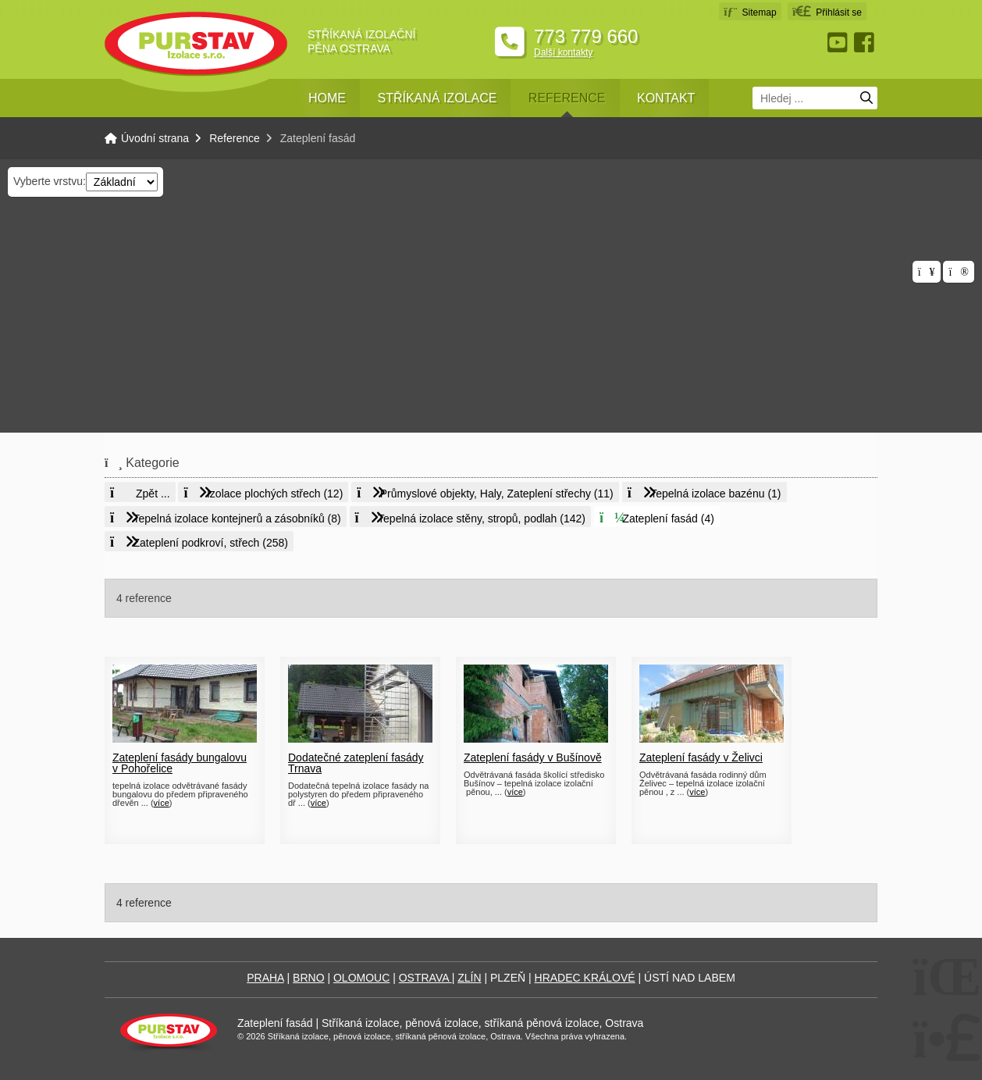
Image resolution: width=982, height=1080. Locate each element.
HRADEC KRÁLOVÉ (585, 977)
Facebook (865, 42)
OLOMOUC (361, 977)
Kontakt (666, 98)
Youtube (839, 42)
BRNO (308, 977)
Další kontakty (563, 52)
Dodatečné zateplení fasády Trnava (356, 763)
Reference (567, 98)
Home (327, 98)
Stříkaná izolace (436, 98)
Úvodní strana (196, 44)
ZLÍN (469, 977)
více (161, 802)
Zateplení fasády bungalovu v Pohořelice (179, 763)
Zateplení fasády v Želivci (701, 757)
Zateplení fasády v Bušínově (533, 757)
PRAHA (265, 977)
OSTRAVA (425, 977)
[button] (827, 11)
